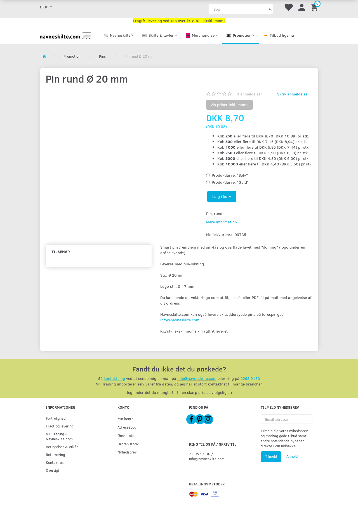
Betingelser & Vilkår (62, 446)
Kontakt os (54, 462)
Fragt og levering (59, 426)
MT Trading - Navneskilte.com (59, 436)
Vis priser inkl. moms (229, 104)
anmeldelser (249, 94)
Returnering (55, 454)
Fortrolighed (55, 418)
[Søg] (270, 9)
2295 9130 (250, 378)
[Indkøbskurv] (315, 7)
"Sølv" (230, 175)
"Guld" (230, 182)
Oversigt (52, 470)
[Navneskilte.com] (65, 35)
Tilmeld (271, 456)
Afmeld (292, 456)
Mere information (221, 222)
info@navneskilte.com (179, 319)
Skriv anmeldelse (291, 94)
